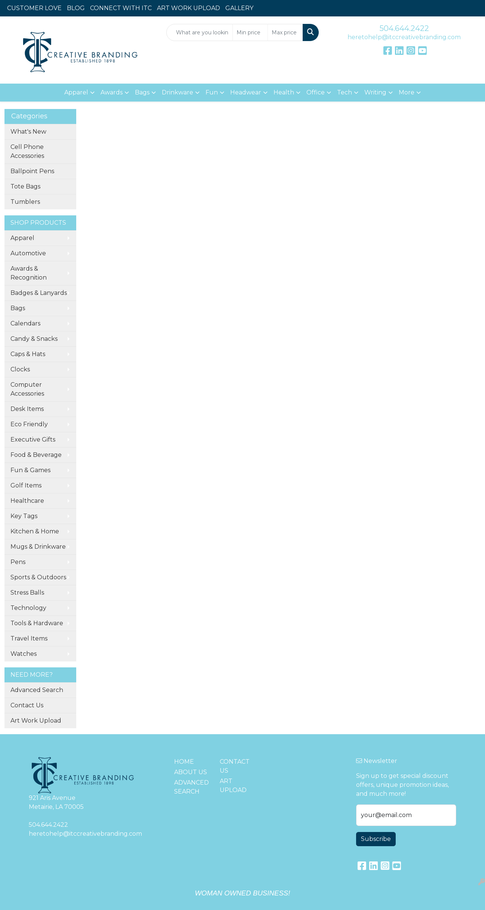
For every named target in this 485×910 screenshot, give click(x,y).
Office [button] (315, 92)
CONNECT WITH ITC (121, 8)
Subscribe (376, 838)
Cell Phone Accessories (27, 151)
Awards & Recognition (28, 273)
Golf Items (25, 485)
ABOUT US (190, 772)
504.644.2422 (404, 28)
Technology (28, 607)
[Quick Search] (199, 32)
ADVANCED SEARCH (191, 787)
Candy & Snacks (34, 338)
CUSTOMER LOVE (34, 8)
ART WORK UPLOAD (188, 8)
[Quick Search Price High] (285, 32)
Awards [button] (112, 92)
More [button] (406, 92)
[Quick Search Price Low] (250, 32)
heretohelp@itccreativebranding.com (404, 37)
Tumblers (25, 201)
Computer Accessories (27, 389)
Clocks (20, 369)
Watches (23, 653)
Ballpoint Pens (32, 171)
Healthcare (27, 500)
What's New (28, 131)
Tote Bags (25, 186)
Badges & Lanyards (38, 292)
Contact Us (26, 705)
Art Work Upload (35, 720)
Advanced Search (36, 690)
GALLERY (239, 8)
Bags (17, 308)
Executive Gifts (32, 439)
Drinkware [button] (177, 92)
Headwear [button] (245, 92)
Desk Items (27, 408)
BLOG (76, 8)
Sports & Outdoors (38, 577)
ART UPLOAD (233, 785)
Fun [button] (212, 92)
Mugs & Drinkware (38, 546)
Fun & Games (30, 470)
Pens (17, 561)
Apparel (22, 237)
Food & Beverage (36, 454)
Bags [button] (142, 92)
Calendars (25, 323)
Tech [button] (344, 92)
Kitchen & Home (34, 531)
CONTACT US (235, 766)
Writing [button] (375, 92)
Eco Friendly (29, 424)
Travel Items (28, 638)
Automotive (28, 253)
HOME (184, 761)
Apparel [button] (76, 92)
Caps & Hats (27, 354)
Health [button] (284, 92)
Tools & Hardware (36, 623)
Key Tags (23, 516)
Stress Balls (27, 592)
